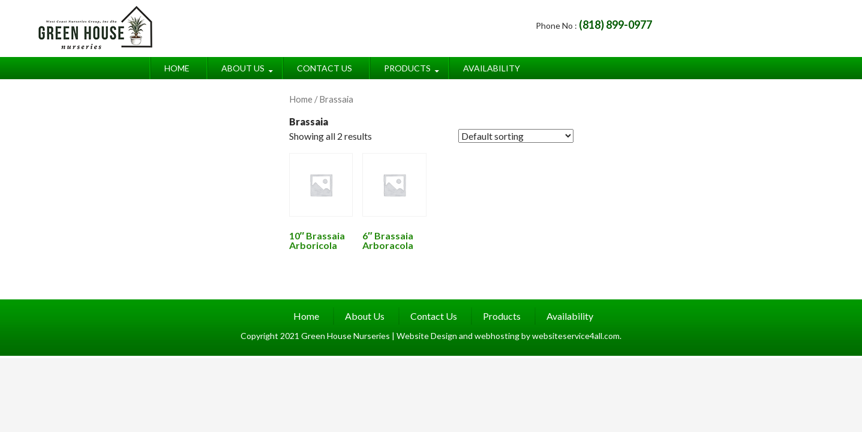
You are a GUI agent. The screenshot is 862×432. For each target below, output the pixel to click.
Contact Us (324, 68)
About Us (243, 68)
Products (407, 68)
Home (177, 68)
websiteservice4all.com (576, 336)
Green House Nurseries (346, 336)
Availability (491, 68)
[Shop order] (515, 136)
